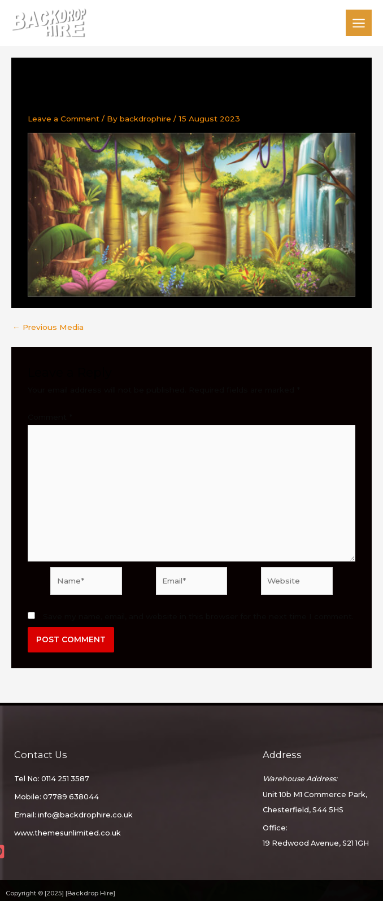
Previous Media (48, 328)
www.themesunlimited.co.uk (67, 833)
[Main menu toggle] (359, 23)
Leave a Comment (63, 118)
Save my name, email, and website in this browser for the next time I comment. (198, 616)
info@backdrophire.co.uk (85, 815)
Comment (50, 416)
